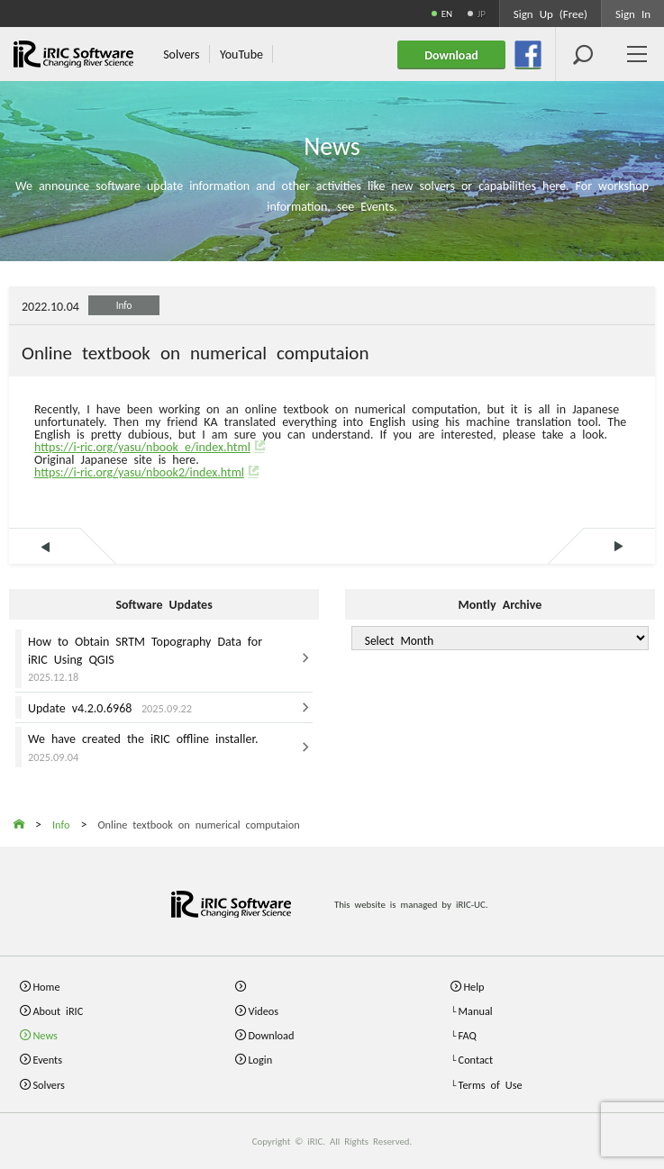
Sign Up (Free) (550, 13)
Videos (263, 1011)
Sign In (632, 13)
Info (124, 304)
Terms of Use (491, 1085)
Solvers (48, 1085)
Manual (476, 1011)
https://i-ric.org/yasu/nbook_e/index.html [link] (142, 446)
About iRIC (57, 1011)
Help (473, 986)
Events (47, 1059)
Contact (476, 1059)
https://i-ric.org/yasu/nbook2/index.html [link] (139, 471)
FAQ (468, 1035)
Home (45, 986)
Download (271, 1035)
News (45, 1035)
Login (260, 1059)
